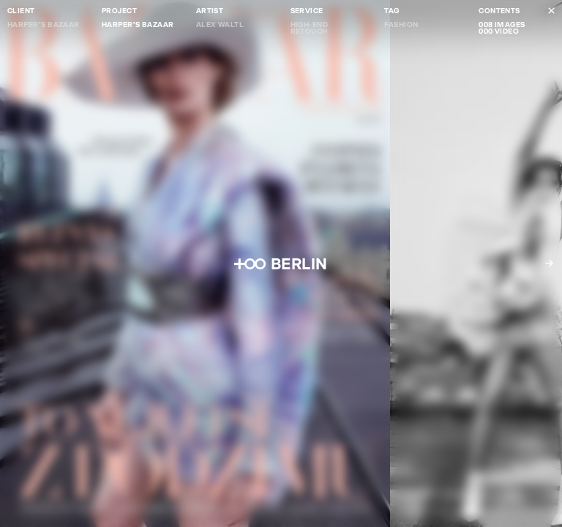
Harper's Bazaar (43, 24)
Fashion (401, 24)
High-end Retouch (310, 27)
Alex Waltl (220, 24)
